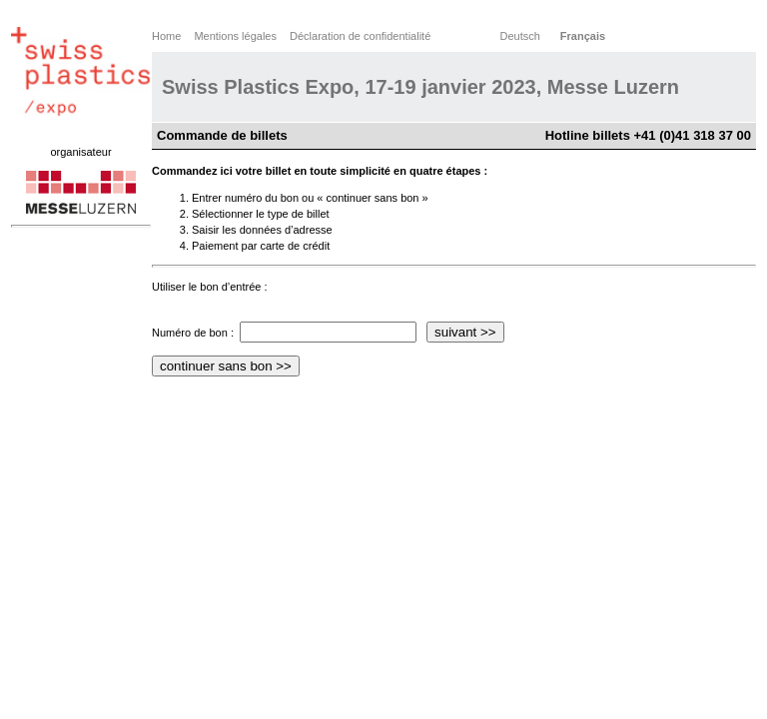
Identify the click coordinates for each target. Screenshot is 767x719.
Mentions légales (235, 36)
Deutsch (519, 36)
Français (582, 36)
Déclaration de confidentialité (360, 36)
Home (166, 36)
